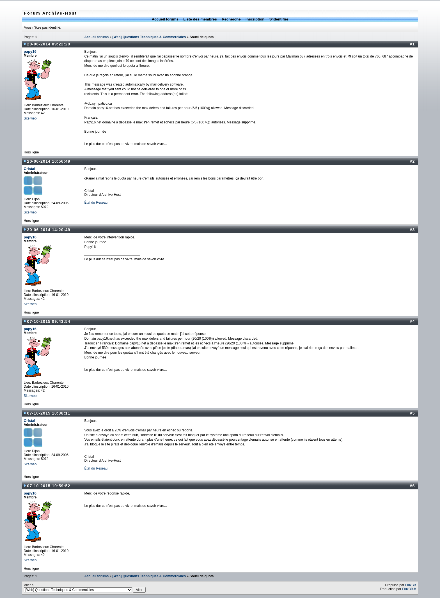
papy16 (30, 51)
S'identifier (278, 19)
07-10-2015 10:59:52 (48, 486)
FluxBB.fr (409, 589)
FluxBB (410, 585)
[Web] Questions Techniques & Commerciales (149, 37)
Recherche (231, 19)
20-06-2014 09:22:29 (48, 44)
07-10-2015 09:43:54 (48, 321)
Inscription (255, 19)
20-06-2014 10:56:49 (48, 161)
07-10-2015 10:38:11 (48, 413)
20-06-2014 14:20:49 (48, 229)
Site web (30, 118)
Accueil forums (165, 19)
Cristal (29, 169)
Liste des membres (200, 19)
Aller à (85, 588)
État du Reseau (95, 202)
